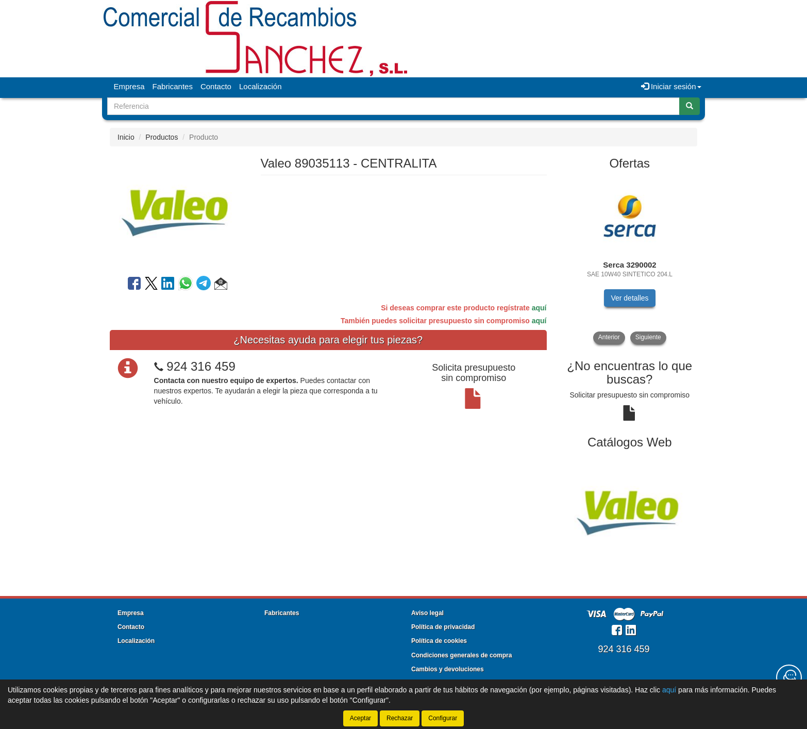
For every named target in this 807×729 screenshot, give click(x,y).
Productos (161, 137)
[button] (220, 285)
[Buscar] (689, 106)
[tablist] (630, 260)
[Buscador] (393, 106)
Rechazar (399, 718)
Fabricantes (173, 86)
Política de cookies (439, 640)
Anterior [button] (609, 337)
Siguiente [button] (648, 337)
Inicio (125, 137)
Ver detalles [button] (629, 298)
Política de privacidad (443, 627)
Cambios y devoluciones (447, 669)
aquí (539, 308)
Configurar (442, 718)
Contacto (215, 86)
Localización (260, 86)
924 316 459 (200, 366)
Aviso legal (427, 613)
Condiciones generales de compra (461, 655)
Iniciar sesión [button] (671, 86)
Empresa (129, 86)
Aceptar (360, 718)
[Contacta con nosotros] (789, 677)
